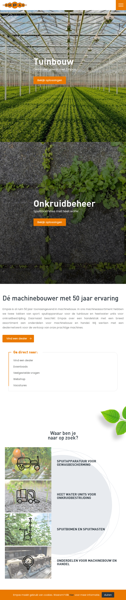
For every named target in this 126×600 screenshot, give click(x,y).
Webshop (19, 379)
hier (72, 595)
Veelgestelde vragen (26, 373)
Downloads (20, 366)
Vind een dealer (16, 338)
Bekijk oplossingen (49, 80)
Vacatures (20, 385)
